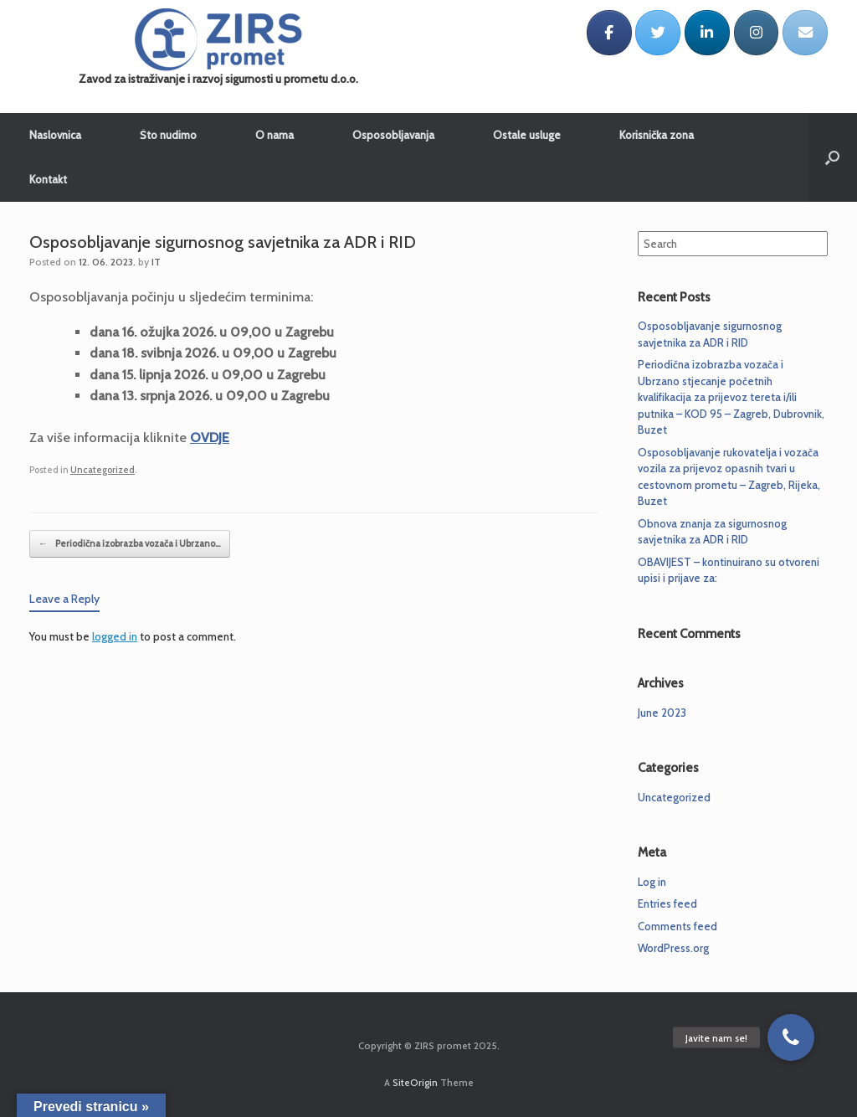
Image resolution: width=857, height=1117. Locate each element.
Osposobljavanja (393, 135)
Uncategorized (102, 470)
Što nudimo (168, 135)
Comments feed (677, 926)
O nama (274, 135)
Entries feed (667, 903)
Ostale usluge (527, 135)
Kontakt (48, 179)
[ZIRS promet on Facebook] (609, 32)
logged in (114, 636)
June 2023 (662, 712)
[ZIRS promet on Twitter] (657, 32)
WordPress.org (673, 948)
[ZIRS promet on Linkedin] (707, 32)
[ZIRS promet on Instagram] (756, 32)
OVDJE (209, 437)
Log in (652, 881)
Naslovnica (55, 135)
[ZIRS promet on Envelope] (805, 32)
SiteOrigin (415, 1083)
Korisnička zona (656, 135)
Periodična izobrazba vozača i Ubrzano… (129, 544)
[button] (790, 1037)
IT (156, 261)
